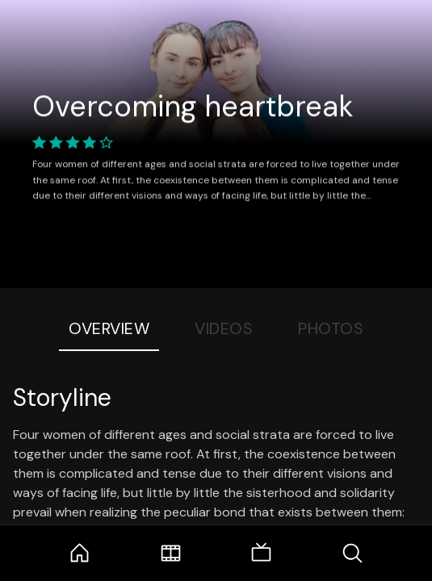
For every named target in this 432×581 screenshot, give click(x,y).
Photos (330, 328)
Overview (109, 328)
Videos (224, 328)
